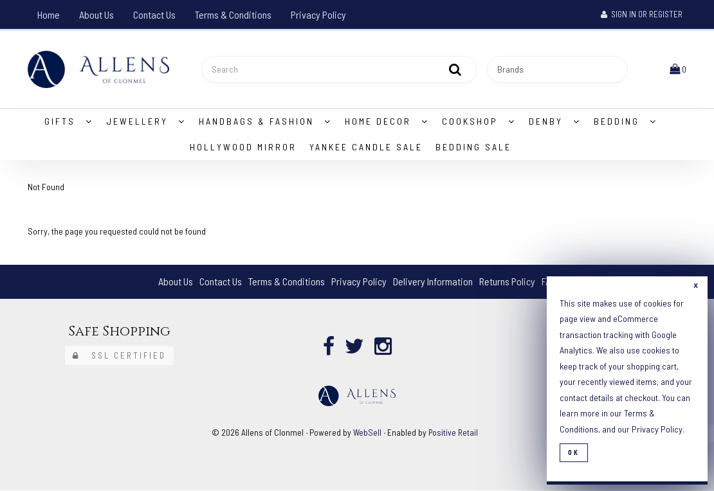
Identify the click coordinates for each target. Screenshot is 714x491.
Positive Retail (453, 432)
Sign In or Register (641, 14)
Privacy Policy (318, 14)
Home (48, 14)
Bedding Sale (473, 146)
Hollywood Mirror (243, 146)
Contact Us (154, 14)
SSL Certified (119, 355)
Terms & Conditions (233, 14)
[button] (678, 69)
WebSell (367, 432)
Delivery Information (433, 282)
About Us (96, 14)
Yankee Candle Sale (366, 146)
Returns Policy (507, 282)
